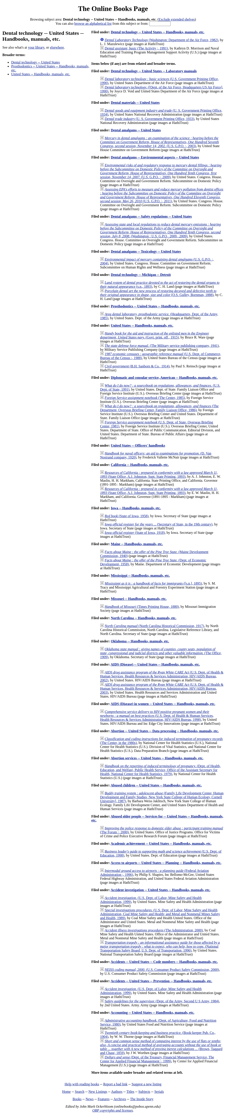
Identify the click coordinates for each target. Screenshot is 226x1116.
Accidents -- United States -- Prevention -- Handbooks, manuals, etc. (161, 981)
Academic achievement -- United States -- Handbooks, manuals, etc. (161, 843)
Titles (130, 1091)
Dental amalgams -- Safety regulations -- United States (151, 216)
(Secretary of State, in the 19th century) (158, 524)
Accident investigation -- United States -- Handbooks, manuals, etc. (160, 890)
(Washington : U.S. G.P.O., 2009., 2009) (160, 230)
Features (103, 1099)
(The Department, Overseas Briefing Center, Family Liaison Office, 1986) (159, 408)
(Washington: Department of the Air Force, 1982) (161, 40)
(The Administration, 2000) (154, 930)
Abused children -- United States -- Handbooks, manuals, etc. (156, 785)
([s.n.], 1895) (153, 583)
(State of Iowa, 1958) (126, 516)
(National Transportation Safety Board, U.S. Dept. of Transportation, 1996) (160, 946)
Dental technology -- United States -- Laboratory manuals (154, 71)
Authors (116, 1091)
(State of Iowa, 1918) (135, 532)
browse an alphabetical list (92, 23)
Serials (159, 1091)
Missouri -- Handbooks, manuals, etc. (139, 599)
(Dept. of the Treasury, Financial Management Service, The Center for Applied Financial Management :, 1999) (157, 1059)
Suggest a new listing (146, 1084)
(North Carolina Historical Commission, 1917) (154, 626)
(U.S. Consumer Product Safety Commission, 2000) (162, 969)
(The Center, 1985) (145, 398)
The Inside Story (142, 1099)
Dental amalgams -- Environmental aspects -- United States (155, 157)
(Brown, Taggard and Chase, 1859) (161, 1047)
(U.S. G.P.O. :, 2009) (160, 171)
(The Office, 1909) (161, 653)
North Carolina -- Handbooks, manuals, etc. (143, 618)
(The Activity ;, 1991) (136, 48)
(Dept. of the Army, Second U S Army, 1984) (162, 1001)
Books (76, 1099)
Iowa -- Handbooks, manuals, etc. (136, 508)
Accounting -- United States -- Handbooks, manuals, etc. (152, 1012)
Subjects (144, 1091)
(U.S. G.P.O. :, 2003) (159, 142)
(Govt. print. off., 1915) (154, 335)
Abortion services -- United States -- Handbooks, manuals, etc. (157, 758)
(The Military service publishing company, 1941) (162, 345)
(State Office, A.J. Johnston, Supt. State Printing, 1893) (159, 474)
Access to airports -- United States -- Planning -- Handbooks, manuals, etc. (166, 863)
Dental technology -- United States (35, 62)
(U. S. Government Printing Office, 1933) (149, 119)
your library (36, 47)
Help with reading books (82, 1084)
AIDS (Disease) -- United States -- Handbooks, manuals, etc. (155, 664)
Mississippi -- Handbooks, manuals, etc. (140, 575)
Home (66, 1091)
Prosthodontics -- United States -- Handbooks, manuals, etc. (155, 306)
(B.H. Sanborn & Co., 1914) (137, 366)
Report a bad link (115, 1084)
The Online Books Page (113, 8)
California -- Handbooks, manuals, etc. (140, 465)
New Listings (97, 1091)
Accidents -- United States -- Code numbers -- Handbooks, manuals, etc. (164, 962)
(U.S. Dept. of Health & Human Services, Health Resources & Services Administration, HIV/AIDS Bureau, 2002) (161, 676)
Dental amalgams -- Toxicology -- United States (146, 251)
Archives (119, 1099)
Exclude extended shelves (177, 19)
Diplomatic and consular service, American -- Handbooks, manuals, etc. (164, 377)
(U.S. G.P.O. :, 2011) (161, 195)
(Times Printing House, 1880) (142, 606)
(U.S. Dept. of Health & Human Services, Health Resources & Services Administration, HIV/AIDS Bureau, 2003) (161, 688)
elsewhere (57, 47)
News (90, 1099)
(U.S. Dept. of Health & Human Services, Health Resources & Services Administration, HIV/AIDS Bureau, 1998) (157, 715)
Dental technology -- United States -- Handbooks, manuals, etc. (157, 32)
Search (80, 1091)
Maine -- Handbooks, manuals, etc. (137, 544)
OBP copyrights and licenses (112, 1110)
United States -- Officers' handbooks (138, 445)
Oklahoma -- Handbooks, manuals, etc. (140, 641)
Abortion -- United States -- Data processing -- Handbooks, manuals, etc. (165, 731)
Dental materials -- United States (135, 102)
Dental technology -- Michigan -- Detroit (141, 275)
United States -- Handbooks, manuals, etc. (40, 74)
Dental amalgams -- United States (136, 130)
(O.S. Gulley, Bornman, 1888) (158, 293)
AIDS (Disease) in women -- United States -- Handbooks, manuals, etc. (163, 704)
